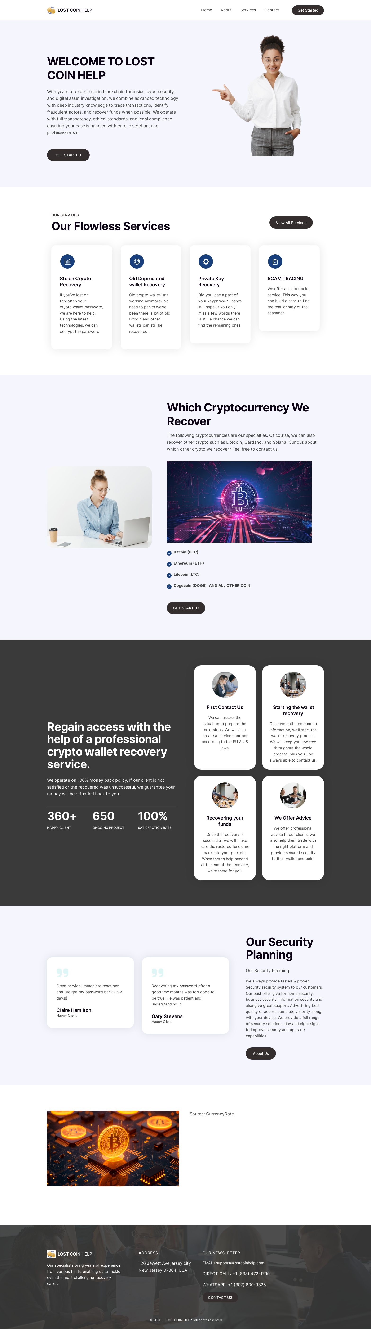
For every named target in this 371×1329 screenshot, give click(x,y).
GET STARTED (68, 155)
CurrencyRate (220, 1113)
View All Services (291, 222)
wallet (78, 307)
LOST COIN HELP (75, 10)
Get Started (308, 10)
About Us (261, 1053)
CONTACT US (220, 1297)
